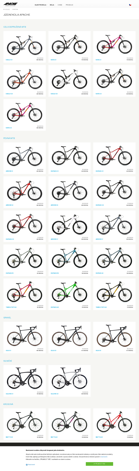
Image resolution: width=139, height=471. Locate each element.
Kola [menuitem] (52, 5)
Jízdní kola (15, 9)
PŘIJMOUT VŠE (99, 464)
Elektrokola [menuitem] (40, 5)
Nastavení (30, 464)
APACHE (7, 9)
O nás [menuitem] (60, 5)
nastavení (104, 457)
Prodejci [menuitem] (69, 5)
